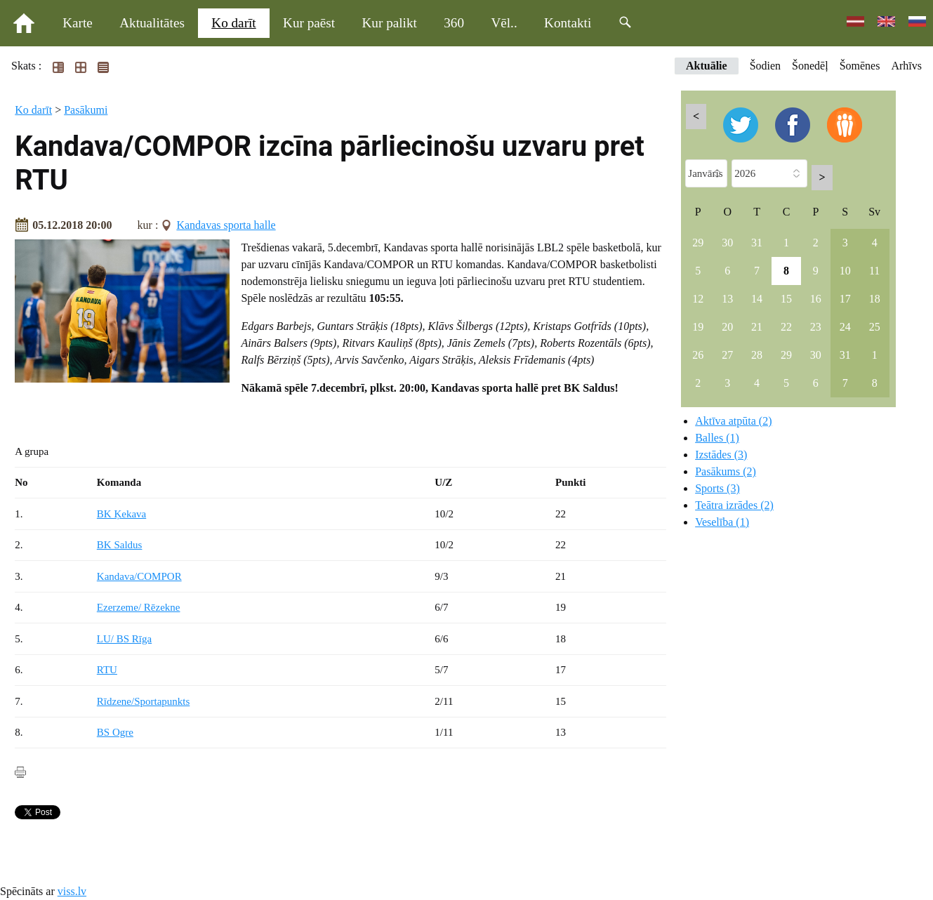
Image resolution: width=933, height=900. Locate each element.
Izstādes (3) (721, 455)
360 (454, 22)
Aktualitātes (152, 22)
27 (727, 355)
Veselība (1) (722, 522)
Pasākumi (85, 110)
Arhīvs (906, 66)
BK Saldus (120, 544)
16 (815, 299)
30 (727, 243)
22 (786, 327)
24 (845, 327)
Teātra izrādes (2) (734, 505)
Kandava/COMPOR (139, 576)
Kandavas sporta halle (225, 225)
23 (815, 327)
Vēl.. (504, 22)
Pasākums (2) (725, 471)
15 (786, 299)
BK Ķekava (121, 514)
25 (874, 327)
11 (874, 271)
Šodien (765, 66)
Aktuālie (706, 66)
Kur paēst (309, 22)
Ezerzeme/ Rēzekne (138, 607)
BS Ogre (115, 732)
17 (845, 299)
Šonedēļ (810, 66)
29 (697, 243)
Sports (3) (717, 488)
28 (756, 355)
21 (756, 327)
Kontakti (567, 22)
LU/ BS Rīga (124, 638)
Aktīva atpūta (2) (733, 421)
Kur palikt (389, 22)
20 (727, 327)
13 (727, 299)
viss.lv (72, 891)
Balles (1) (717, 438)
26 (697, 355)
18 (874, 299)
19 (697, 327)
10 (845, 271)
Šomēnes (860, 66)
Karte (77, 22)
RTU (107, 669)
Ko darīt (233, 22)
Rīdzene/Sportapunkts (143, 701)
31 (756, 243)
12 (697, 299)
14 (756, 299)
